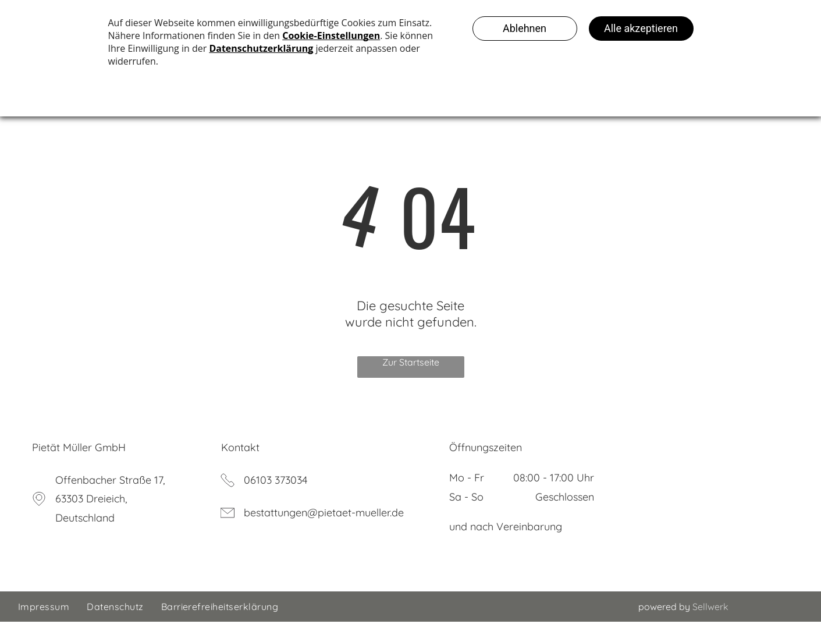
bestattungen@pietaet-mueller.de (324, 522)
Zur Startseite (410, 371)
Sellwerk (710, 616)
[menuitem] (43, 616)
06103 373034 (275, 489)
